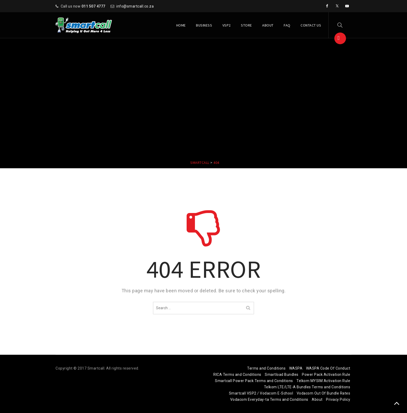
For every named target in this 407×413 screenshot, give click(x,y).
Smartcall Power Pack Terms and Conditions (254, 381)
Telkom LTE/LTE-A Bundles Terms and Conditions (307, 387)
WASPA (296, 368)
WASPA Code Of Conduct (328, 368)
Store (246, 25)
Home (181, 25)
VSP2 (226, 25)
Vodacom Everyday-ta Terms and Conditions (269, 399)
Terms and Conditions (266, 368)
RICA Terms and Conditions (237, 374)
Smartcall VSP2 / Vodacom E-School (261, 393)
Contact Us (311, 25)
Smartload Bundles (282, 374)
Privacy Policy (338, 399)
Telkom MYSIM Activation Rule (323, 381)
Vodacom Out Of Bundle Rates (323, 393)
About (268, 25)
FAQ (287, 25)
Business (204, 25)
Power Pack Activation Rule (326, 374)
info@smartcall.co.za (135, 6)
